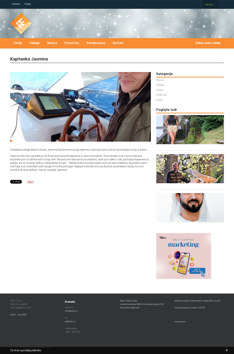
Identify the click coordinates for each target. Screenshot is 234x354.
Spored (118, 43)
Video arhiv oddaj (207, 43)
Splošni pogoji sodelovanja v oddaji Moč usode (198, 301)
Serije (18, 43)
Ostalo (159, 89)
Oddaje (35, 43)
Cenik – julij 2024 (18, 315)
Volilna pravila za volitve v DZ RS (190, 308)
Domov (16, 4)
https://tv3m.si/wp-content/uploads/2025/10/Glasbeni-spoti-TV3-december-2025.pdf (142, 304)
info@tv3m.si (71, 311)
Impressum (180, 321)
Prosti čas (72, 43)
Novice (52, 43)
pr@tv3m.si (70, 321)
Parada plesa (96, 43)
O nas (27, 4)
